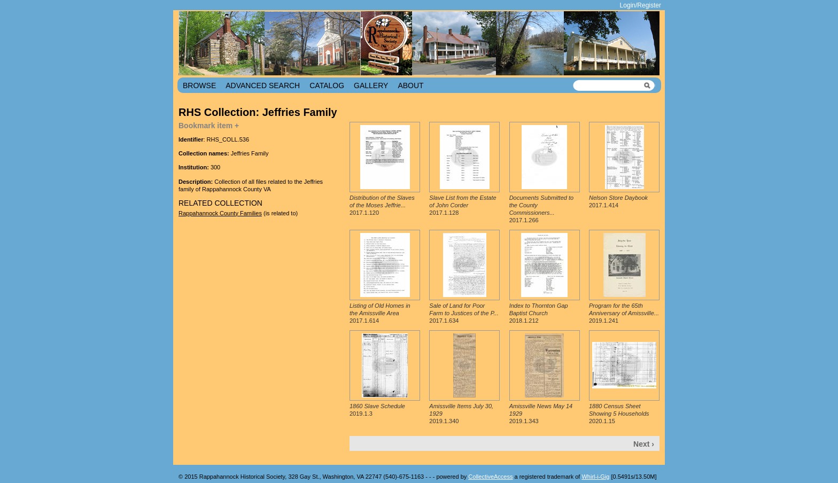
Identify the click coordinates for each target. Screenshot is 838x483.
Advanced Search (263, 85)
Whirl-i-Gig (595, 476)
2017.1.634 (463, 313)
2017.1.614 (380, 313)
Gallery (371, 85)
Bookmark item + (209, 125)
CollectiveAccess (490, 476)
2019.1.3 (377, 410)
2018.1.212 (538, 313)
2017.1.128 (462, 205)
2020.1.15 (619, 414)
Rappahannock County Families (220, 213)
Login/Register (640, 5)
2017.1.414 (618, 201)
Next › (643, 444)
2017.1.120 (382, 205)
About (410, 85)
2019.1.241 (624, 313)
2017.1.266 (541, 209)
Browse (199, 85)
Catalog (326, 85)
